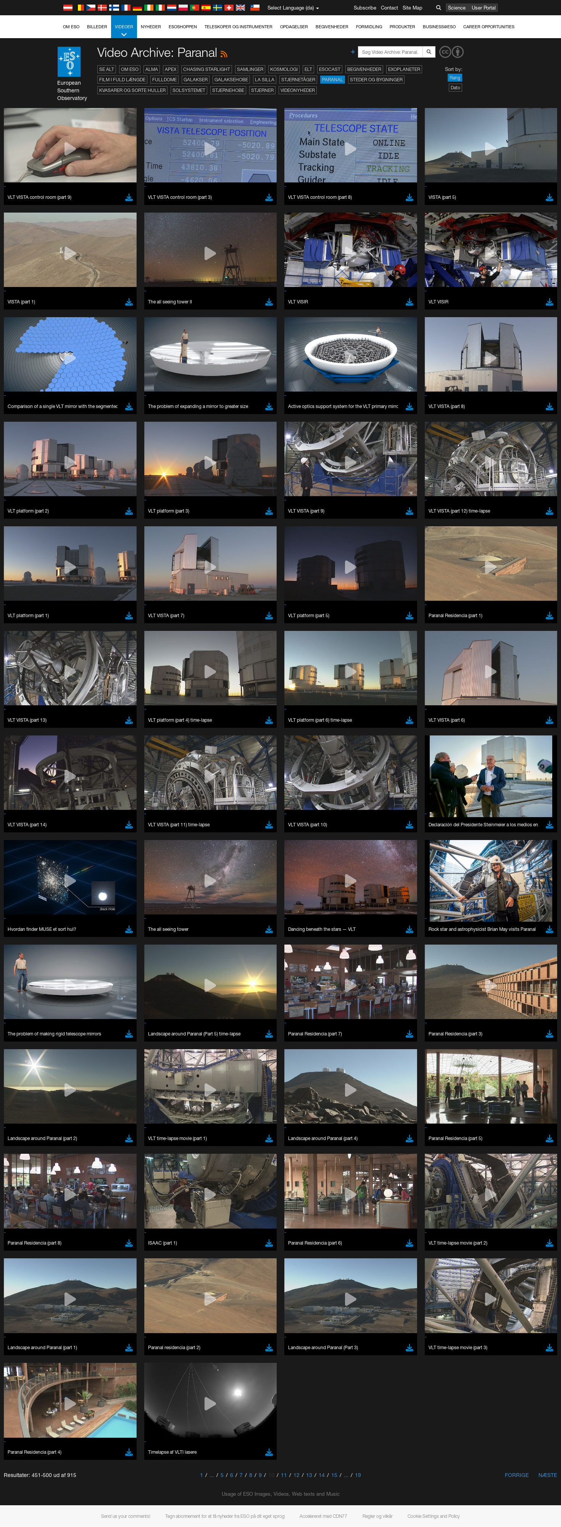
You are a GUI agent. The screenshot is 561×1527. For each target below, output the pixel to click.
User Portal (484, 8)
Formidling (369, 26)
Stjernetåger (298, 79)
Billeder (97, 26)
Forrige (517, 1475)
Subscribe (365, 8)
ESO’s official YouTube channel (236, 1300)
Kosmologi (284, 69)
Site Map (412, 8)
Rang (455, 78)
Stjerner (262, 90)
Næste (547, 1475)
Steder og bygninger (376, 79)
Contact (389, 8)
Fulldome (164, 79)
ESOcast (329, 69)
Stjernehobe (228, 90)
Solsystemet (188, 90)
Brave (85, 1433)
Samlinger (250, 69)
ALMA (151, 69)
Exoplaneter (404, 69)
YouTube (73, 1300)
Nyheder (151, 26)
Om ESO (71, 26)
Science (457, 8)
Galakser (196, 79)
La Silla (264, 79)
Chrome (87, 1440)
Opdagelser (294, 26)
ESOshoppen (183, 26)
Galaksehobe (231, 79)
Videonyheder (297, 90)
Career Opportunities (488, 26)
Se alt (106, 69)
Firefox (86, 1454)
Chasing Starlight (206, 69)
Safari (85, 1461)
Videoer (124, 31)
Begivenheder (332, 26)
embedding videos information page (101, 1314)
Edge (84, 1447)
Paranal (332, 79)
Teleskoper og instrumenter (238, 26)
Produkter (402, 26)
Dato (455, 87)
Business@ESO (439, 26)
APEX (170, 69)
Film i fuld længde (122, 79)
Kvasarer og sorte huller (132, 90)
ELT (308, 69)
